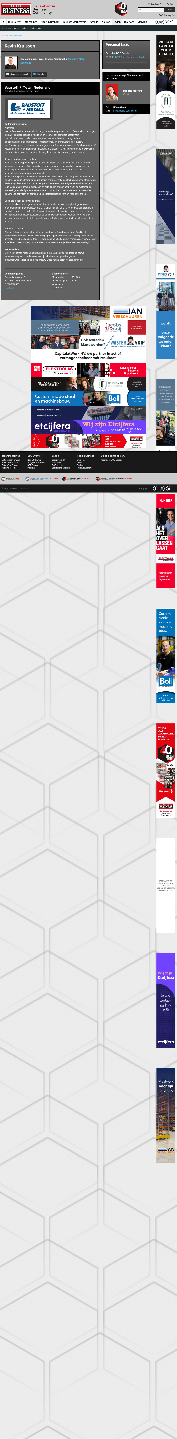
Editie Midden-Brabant (11, 460)
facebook (155, 488)
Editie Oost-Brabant (10, 462)
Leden (117, 22)
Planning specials (9, 468)
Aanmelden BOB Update (111, 460)
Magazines (31, 22)
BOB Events (14, 22)
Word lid (142, 22)
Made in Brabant (50, 22)
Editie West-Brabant (10, 465)
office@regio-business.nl (125, 110)
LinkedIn (38, 74)
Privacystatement (84, 468)
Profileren (171, 4)
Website (10, 287)
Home (3, 22)
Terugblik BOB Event (36, 462)
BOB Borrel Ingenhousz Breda (130, 57)
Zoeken (170, 10)
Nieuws (106, 22)
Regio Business (28, 9)
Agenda (94, 22)
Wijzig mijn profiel (155, 4)
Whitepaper (32, 468)
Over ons (129, 22)
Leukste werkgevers (74, 22)
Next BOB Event (34, 460)
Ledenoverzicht (58, 460)
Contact (80, 462)
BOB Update (57, 465)
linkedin (168, 488)
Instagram (162, 488)
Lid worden (56, 462)
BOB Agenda (32, 465)
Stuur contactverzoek (17, 74)
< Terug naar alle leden (12, 36)
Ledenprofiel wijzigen (61, 468)
